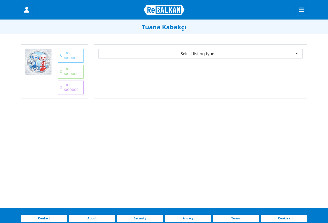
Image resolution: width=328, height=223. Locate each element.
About (92, 218)
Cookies (284, 218)
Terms (236, 218)
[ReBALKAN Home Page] (164, 10)
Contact (44, 218)
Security (140, 218)
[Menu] (301, 9)
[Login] (26, 9)
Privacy (188, 218)
